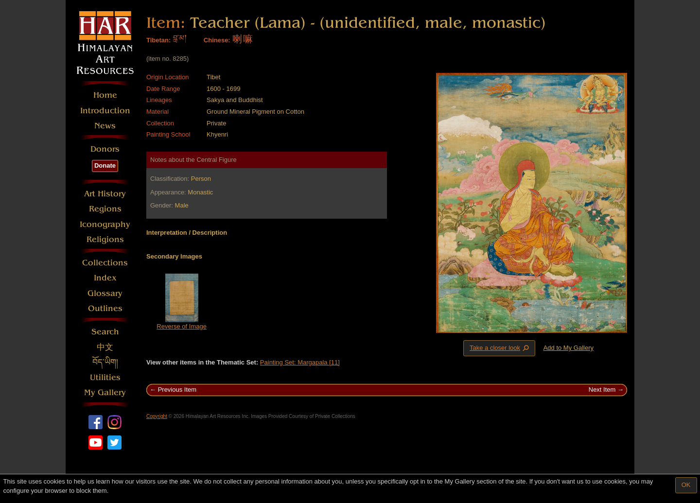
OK (686, 484)
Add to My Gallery (568, 347)
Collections (105, 262)
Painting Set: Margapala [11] (300, 362)
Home (105, 95)
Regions (105, 208)
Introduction (105, 110)
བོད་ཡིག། (105, 362)
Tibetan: (158, 40)
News (105, 125)
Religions (105, 239)
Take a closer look (500, 348)
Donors (105, 149)
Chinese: (217, 40)
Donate (105, 165)
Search (105, 331)
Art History (105, 193)
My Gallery (105, 392)
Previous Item (177, 389)
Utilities (105, 377)
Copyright (156, 416)
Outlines (105, 308)
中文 (105, 347)
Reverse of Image (182, 326)
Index (105, 277)
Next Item (602, 389)
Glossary (105, 293)
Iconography (105, 224)
